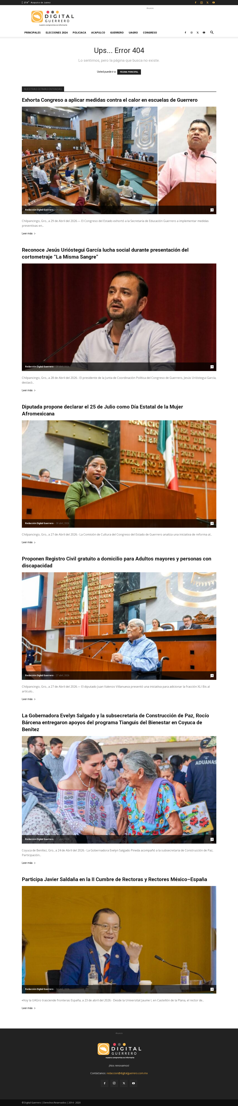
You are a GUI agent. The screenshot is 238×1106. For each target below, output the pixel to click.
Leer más (29, 233)
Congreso (150, 32)
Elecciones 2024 (57, 32)
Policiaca (79, 32)
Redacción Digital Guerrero (39, 210)
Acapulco (98, 32)
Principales (32, 32)
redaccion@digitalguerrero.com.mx (127, 1073)
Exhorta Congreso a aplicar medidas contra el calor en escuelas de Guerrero (110, 100)
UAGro (133, 32)
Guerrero (117, 32)
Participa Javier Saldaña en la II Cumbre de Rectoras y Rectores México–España (114, 879)
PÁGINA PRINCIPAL (129, 72)
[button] (212, 33)
